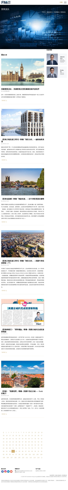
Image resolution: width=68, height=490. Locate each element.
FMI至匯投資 (6, 91)
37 (32, 438)
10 (29, 432)
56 (10, 445)
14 (41, 432)
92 (41, 451)
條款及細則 (58, 475)
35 (25, 438)
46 (19, 442)
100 (26, 454)
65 (38, 445)
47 (22, 442)
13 (38, 432)
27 (41, 435)
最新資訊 (49, 12)
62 (29, 445)
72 (19, 448)
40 (41, 438)
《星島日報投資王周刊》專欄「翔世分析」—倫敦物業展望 (22, 140)
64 (35, 445)
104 (41, 454)
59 (19, 445)
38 (35, 438)
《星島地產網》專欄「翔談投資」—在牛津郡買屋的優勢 (22, 199)
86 (22, 451)
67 (3, 448)
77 (35, 448)
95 (10, 454)
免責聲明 (52, 475)
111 (27, 457)
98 (19, 454)
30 (10, 438)
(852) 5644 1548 (41, 470)
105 (4, 457)
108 (15, 457)
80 (3, 451)
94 (6, 454)
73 (22, 448)
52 (38, 442)
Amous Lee (6, 143)
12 (35, 432)
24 (32, 435)
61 (25, 445)
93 (3, 454)
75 (29, 448)
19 (16, 435)
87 (25, 451)
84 (16, 451)
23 (29, 435)
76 (32, 448)
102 (34, 454)
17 (10, 435)
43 (10, 442)
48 (25, 442)
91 (38, 451)
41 (3, 442)
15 (3, 435)
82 (10, 451)
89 (32, 451)
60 (22, 445)
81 (7, 451)
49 (29, 442)
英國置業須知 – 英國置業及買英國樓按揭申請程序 (20, 89)
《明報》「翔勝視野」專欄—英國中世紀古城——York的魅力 (22, 392)
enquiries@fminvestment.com (24, 470)
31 (13, 438)
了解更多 (4, 100)
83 (13, 451)
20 (19, 435)
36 (29, 438)
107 (12, 457)
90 (35, 451)
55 (7, 445)
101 (30, 454)
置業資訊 (63, 12)
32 (16, 438)
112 (31, 457)
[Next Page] (41, 457)
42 (7, 442)
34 (22, 438)
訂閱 (61, 2)
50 (32, 442)
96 (13, 454)
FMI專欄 (56, 12)
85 (19, 451)
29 (7, 438)
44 (13, 442)
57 (13, 445)
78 (38, 448)
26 (38, 435)
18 (13, 435)
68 (7, 448)
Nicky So (5, 333)
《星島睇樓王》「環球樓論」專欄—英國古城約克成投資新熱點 (22, 330)
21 (22, 435)
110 (23, 457)
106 (8, 457)
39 (38, 438)
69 (10, 448)
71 (16, 448)
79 (41, 448)
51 (35, 442)
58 (16, 445)
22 (25, 435)
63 (32, 445)
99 (22, 454)
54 (3, 445)
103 (38, 454)
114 (38, 457)
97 (16, 454)
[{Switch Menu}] (65, 2)
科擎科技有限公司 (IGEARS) (60, 476)
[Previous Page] (3, 432)
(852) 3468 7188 (20, 472)
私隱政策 (64, 475)
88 (29, 451)
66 (41, 445)
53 (41, 442)
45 (16, 442)
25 (35, 435)
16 (7, 435)
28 (3, 438)
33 (19, 438)
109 (19, 457)
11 (32, 432)
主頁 (43, 12)
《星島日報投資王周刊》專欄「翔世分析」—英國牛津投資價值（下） (22, 262)
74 (25, 448)
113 (35, 457)
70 (13, 448)
